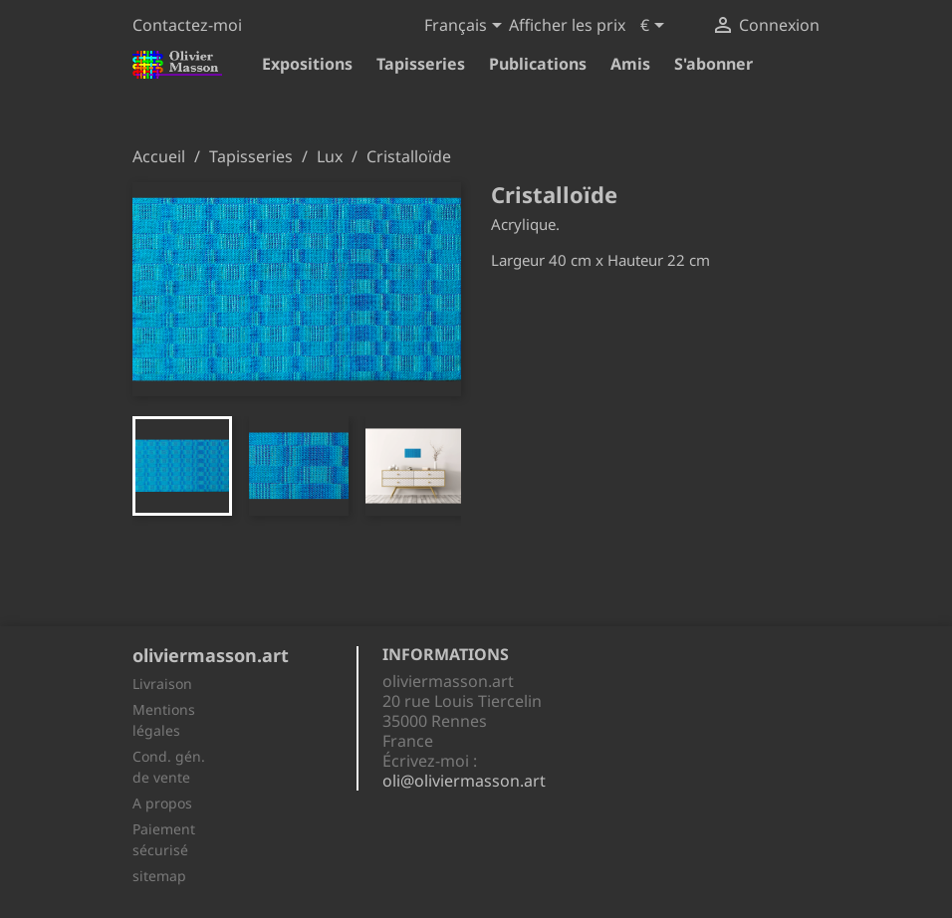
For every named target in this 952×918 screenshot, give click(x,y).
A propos (162, 803)
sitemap (159, 875)
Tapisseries (420, 64)
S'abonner (713, 64)
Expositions (307, 64)
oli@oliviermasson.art (464, 781)
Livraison (162, 683)
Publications (538, 64)
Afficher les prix (567, 25)
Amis (630, 64)
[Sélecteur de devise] (655, 27)
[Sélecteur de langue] (466, 27)
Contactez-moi (187, 25)
